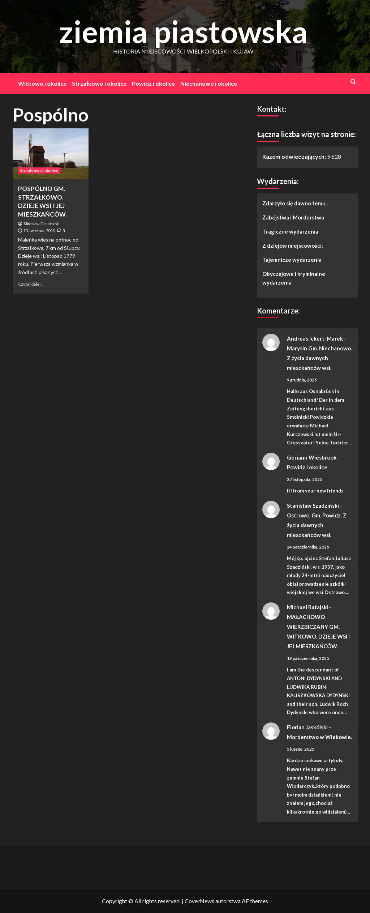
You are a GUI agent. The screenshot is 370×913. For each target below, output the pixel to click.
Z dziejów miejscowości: (292, 245)
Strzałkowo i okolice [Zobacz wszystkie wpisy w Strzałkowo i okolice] (39, 170)
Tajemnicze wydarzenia (292, 259)
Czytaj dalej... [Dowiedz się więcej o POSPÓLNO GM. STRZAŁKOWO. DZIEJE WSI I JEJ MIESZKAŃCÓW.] (31, 284)
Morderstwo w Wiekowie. (319, 737)
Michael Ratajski (307, 607)
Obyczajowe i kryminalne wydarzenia (293, 278)
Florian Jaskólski (307, 727)
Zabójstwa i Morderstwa (293, 217)
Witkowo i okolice (42, 83)
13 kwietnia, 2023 (39, 230)
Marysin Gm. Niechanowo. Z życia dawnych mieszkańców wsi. (319, 358)
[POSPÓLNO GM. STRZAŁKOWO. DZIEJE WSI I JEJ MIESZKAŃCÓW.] (51, 153)
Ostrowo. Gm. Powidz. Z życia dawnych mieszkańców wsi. (317, 525)
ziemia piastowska (183, 31)
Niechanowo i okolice (208, 83)
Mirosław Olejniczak (41, 224)
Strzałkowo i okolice (99, 83)
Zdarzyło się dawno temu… (296, 203)
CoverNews (199, 900)
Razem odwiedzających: (294, 156)
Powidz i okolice (153, 83)
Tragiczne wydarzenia (290, 231)
